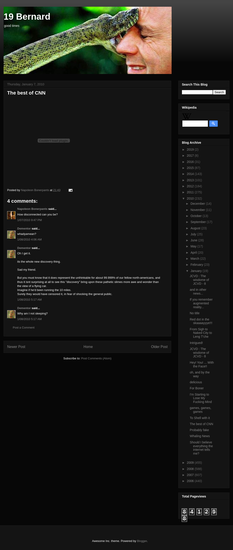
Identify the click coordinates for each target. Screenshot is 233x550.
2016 (191, 162)
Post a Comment (24, 327)
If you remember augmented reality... (201, 303)
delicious (196, 382)
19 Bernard (27, 16)
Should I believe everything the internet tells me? (201, 447)
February (197, 264)
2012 (191, 186)
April (194, 252)
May (193, 246)
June (194, 240)
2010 (191, 198)
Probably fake (199, 430)
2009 (191, 462)
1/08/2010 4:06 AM (29, 239)
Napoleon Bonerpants (32, 209)
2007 (191, 475)
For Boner (197, 388)
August (195, 228)
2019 (191, 149)
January (196, 271)
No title (195, 313)
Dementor (24, 228)
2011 (191, 192)
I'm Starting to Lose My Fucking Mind (201, 398)
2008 (191, 469)
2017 (191, 155)
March (195, 258)
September (198, 222)
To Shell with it (200, 418)
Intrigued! (196, 343)
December (198, 203)
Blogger (142, 541)
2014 (191, 174)
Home (88, 347)
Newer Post (16, 347)
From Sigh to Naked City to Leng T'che (201, 333)
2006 (191, 481)
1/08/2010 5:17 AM (29, 299)
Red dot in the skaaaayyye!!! (201, 321)
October (196, 216)
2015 (191, 168)
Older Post (159, 347)
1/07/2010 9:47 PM (29, 220)
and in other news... (198, 291)
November (198, 210)
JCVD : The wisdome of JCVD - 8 (199, 279)
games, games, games (200, 409)
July (193, 234)
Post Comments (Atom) (96, 358)
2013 (191, 180)
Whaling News (200, 436)
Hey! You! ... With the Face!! (202, 364)
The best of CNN (201, 424)
